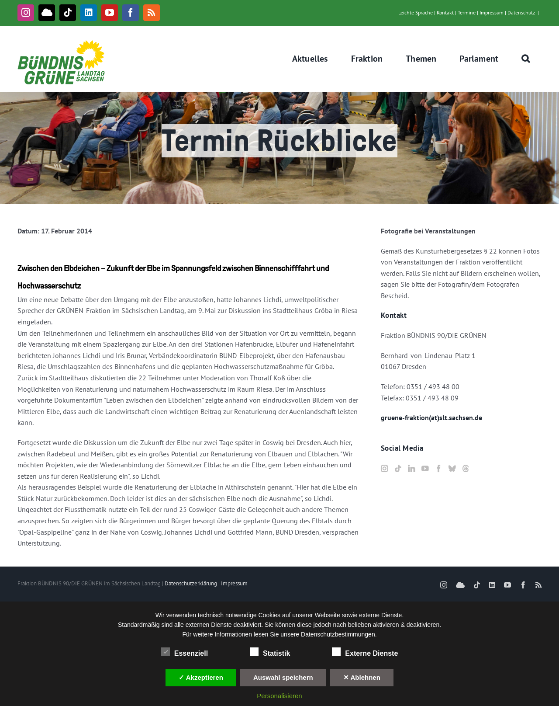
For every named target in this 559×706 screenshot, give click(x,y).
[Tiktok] (397, 468)
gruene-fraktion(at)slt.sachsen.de (431, 417)
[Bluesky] (452, 468)
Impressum (492, 12)
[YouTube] (424, 468)
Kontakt (445, 12)
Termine (467, 12)
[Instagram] (384, 468)
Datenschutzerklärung (191, 583)
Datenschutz (521, 12)
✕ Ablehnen (361, 677)
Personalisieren (279, 695)
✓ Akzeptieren (201, 677)
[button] (526, 58)
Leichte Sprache (415, 12)
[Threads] (465, 468)
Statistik (270, 652)
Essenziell (184, 652)
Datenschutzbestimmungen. (339, 634)
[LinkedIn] (411, 468)
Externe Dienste (365, 652)
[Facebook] (438, 468)
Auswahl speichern (283, 677)
